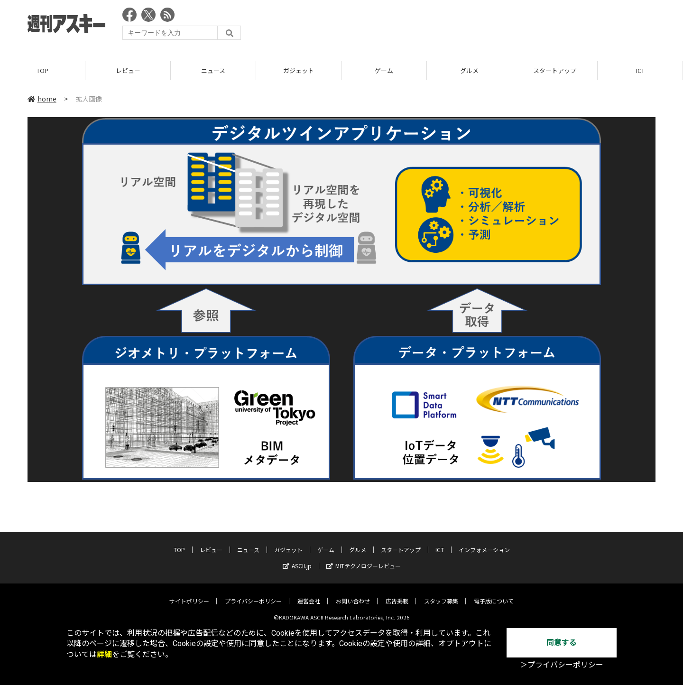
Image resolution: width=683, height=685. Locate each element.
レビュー (128, 70)
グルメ (469, 70)
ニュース (213, 70)
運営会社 (308, 594)
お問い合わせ (353, 594)
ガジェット (298, 70)
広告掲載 (397, 594)
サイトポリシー (189, 594)
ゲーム (384, 70)
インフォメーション (484, 542)
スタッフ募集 (441, 594)
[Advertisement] (482, 26)
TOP (42, 70)
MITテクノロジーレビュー (363, 559)
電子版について (494, 594)
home (42, 99)
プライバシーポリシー (253, 594)
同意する (561, 642)
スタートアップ (554, 70)
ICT (640, 70)
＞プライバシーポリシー (561, 664)
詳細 (104, 654)
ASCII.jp (297, 559)
